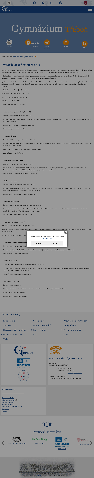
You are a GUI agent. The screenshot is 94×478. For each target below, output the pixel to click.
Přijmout (39, 243)
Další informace (47, 238)
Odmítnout (55, 243)
